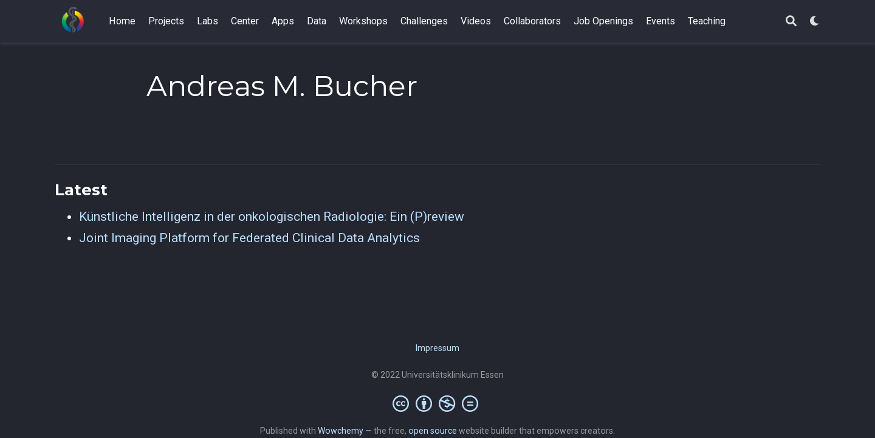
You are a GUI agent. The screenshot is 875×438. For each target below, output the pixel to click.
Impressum (437, 348)
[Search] (791, 22)
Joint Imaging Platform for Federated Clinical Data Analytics (249, 238)
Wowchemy (340, 431)
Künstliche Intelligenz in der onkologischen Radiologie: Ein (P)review (271, 216)
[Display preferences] (814, 22)
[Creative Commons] (438, 403)
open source (432, 431)
